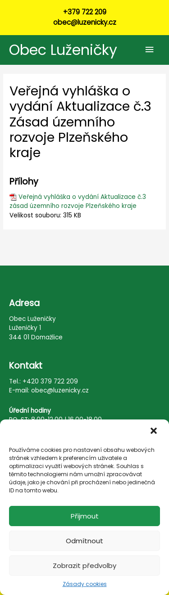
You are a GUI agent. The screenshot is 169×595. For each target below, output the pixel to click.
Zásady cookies (85, 584)
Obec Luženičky (63, 50)
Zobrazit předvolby (84, 565)
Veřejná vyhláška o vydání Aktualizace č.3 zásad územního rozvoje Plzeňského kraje (77, 202)
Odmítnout (84, 540)
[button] (154, 431)
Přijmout (85, 516)
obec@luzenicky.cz (84, 22)
